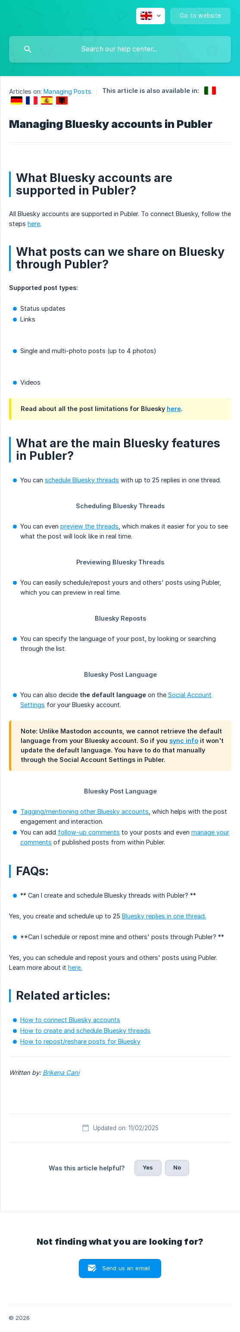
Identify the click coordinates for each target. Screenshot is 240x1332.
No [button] (177, 1167)
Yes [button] (148, 1167)
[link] (210, 90)
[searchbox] (120, 49)
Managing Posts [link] (67, 91)
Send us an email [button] (126, 1268)
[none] (150, 16)
